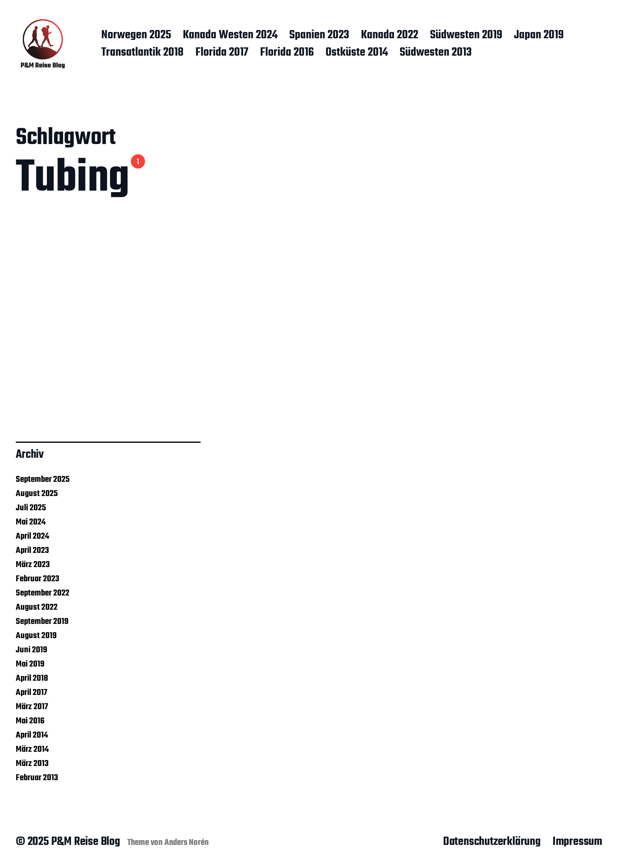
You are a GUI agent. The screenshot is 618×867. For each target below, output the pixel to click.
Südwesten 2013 (436, 53)
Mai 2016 (30, 721)
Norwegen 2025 (136, 35)
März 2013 (32, 763)
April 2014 (32, 735)
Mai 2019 (30, 664)
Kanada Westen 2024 (230, 35)
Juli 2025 (31, 508)
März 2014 (32, 749)
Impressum (577, 842)
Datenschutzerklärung (492, 842)
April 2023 (32, 550)
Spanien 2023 (319, 35)
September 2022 (42, 593)
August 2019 (36, 635)
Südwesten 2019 (466, 35)
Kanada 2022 (389, 35)
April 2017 (31, 692)
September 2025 (43, 479)
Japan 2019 (539, 35)
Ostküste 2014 (357, 53)
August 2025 (37, 493)
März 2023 (33, 564)
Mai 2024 (31, 522)
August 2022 (37, 607)
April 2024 (32, 536)
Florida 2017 (221, 53)
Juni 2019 (31, 650)
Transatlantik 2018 (142, 53)
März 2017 (32, 706)
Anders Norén (186, 842)
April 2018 (32, 678)
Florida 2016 (287, 53)
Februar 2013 (37, 778)
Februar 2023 (37, 579)
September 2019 (42, 621)
